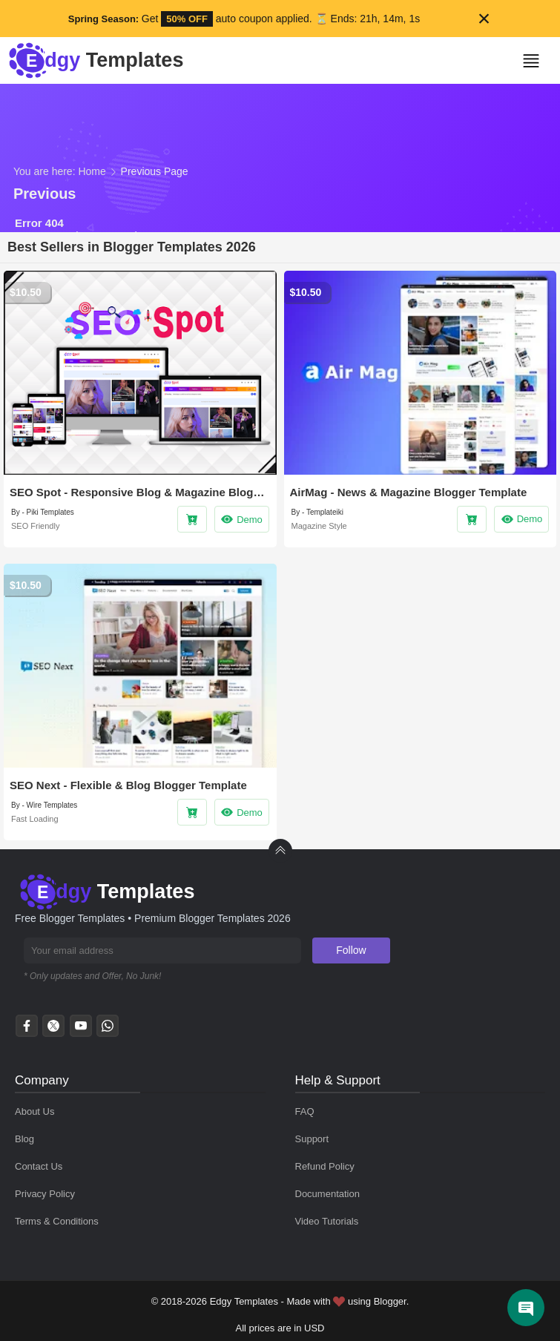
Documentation (327, 1193)
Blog (24, 1138)
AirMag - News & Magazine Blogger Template (408, 492)
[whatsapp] (107, 1030)
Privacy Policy (45, 1193)
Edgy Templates (244, 1301)
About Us (34, 1111)
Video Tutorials (327, 1221)
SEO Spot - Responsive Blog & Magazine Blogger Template (140, 492)
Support (312, 1138)
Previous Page (154, 171)
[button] (536, 61)
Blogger (390, 1301)
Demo (241, 519)
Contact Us (38, 1166)
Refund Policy (325, 1166)
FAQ (304, 1111)
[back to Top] (280, 851)
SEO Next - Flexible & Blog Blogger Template (128, 785)
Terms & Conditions (57, 1221)
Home (91, 171)
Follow (351, 950)
